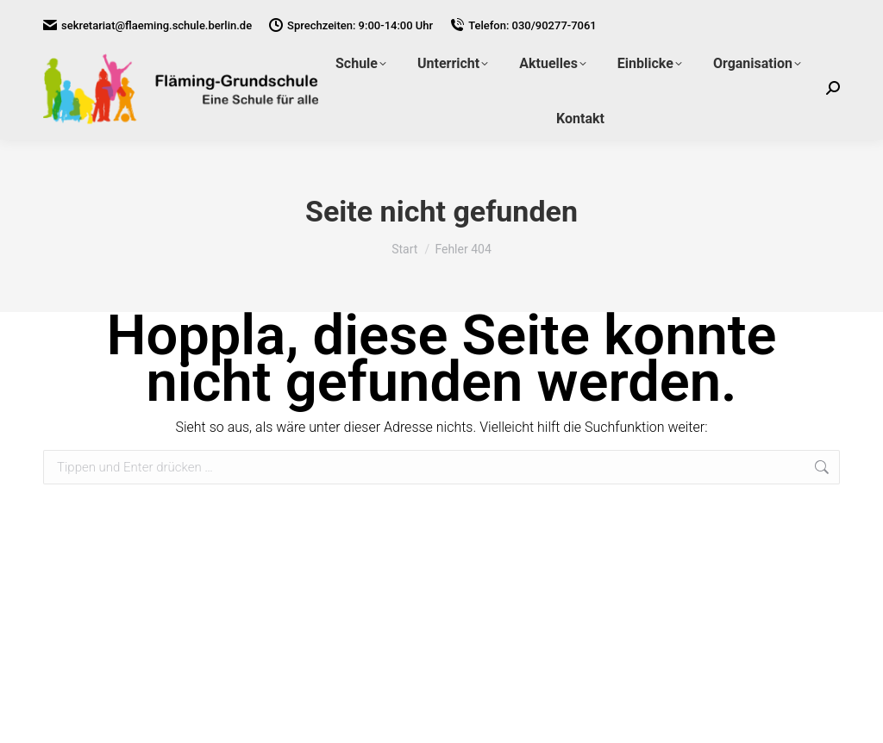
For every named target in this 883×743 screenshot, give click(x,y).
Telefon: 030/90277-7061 (523, 25)
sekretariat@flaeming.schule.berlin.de (147, 25)
